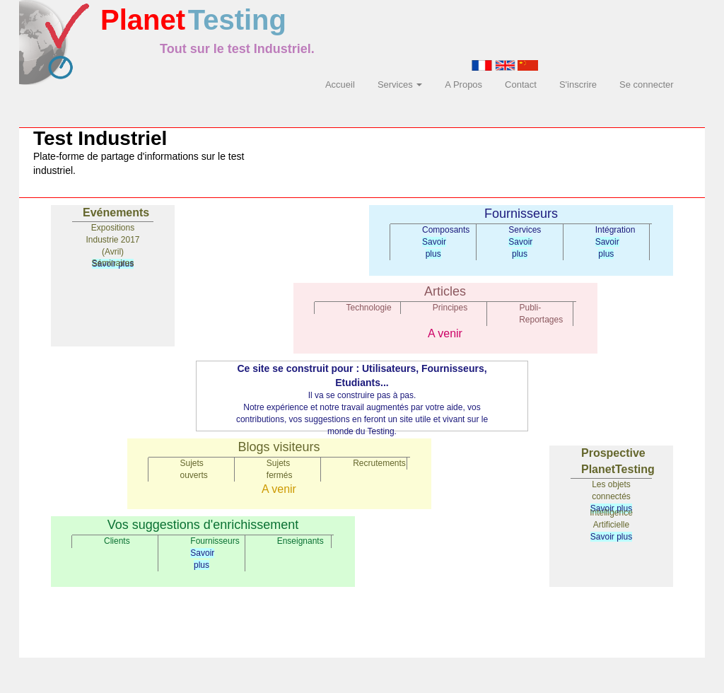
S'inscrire (578, 84)
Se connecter (646, 84)
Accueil (340, 84)
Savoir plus (611, 537)
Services (400, 84)
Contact (521, 84)
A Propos (463, 84)
